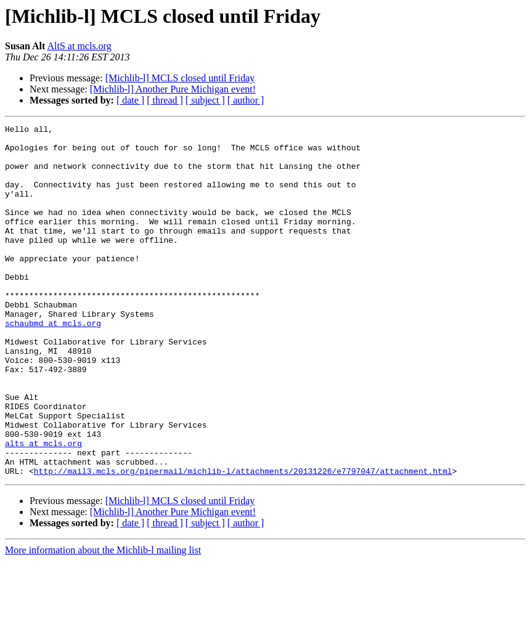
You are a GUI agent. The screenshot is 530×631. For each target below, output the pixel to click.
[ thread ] (165, 100)
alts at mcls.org (43, 507)
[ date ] (130, 100)
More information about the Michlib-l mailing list (103, 620)
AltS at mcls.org (79, 46)
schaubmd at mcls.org (53, 363)
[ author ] (245, 100)
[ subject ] (205, 100)
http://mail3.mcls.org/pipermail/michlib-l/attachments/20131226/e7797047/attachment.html (243, 541)
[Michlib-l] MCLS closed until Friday (180, 78)
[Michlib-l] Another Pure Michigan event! (173, 89)
